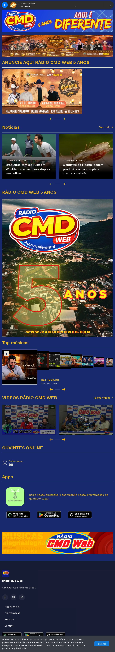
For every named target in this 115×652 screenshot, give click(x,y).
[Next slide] (63, 119)
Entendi (102, 644)
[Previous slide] (51, 184)
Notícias (9, 619)
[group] (29, 420)
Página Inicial (12, 606)
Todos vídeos (103, 397)
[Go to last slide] (51, 119)
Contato (9, 625)
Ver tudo (106, 127)
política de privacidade (14, 648)
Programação (12, 612)
